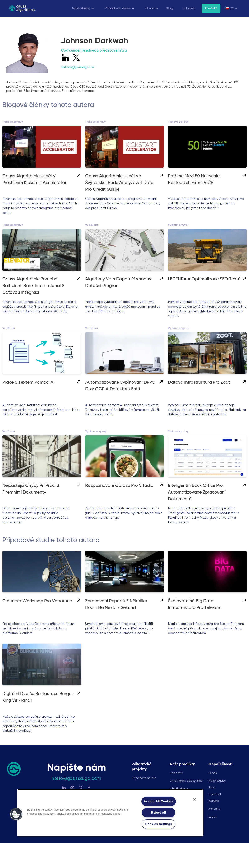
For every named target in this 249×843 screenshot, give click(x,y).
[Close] (194, 799)
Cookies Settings (158, 824)
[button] (82, 8)
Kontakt (211, 8)
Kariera (213, 801)
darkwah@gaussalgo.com (78, 67)
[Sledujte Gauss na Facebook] (88, 788)
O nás (212, 773)
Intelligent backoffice (186, 780)
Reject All (158, 812)
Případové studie (144, 778)
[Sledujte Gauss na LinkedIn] (63, 788)
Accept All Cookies (159, 801)
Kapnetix (176, 773)
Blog (169, 8)
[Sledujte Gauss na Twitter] (80, 788)
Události (188, 8)
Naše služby (217, 780)
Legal (212, 816)
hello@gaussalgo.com (76, 778)
